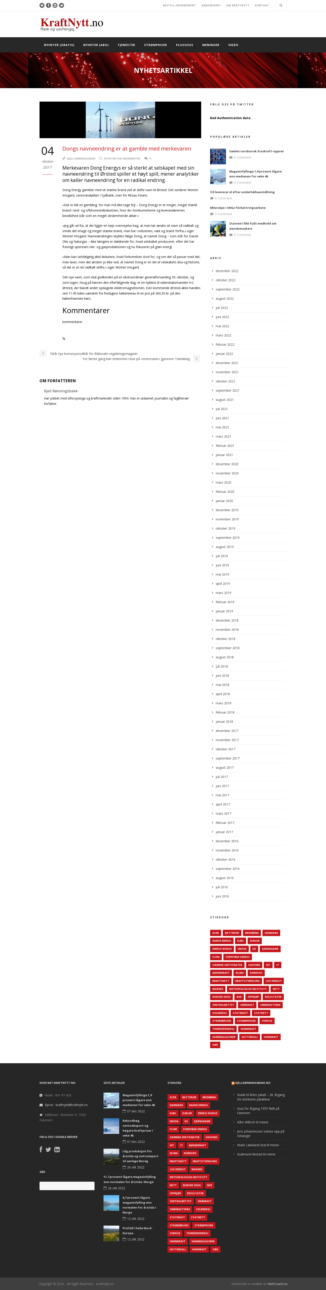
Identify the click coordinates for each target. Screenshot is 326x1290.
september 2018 (228, 648)
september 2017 (228, 758)
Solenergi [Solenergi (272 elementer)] (219, 1013)
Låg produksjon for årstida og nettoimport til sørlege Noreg (141, 1156)
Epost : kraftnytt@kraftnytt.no (66, 1105)
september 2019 (228, 537)
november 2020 (227, 473)
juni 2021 (222, 418)
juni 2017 (222, 786)
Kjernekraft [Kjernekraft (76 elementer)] (221, 972)
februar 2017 (225, 823)
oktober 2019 (225, 528)
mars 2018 (223, 703)
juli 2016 (222, 887)
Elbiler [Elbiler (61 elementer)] (255, 940)
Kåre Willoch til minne (252, 1122)
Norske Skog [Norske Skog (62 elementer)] (221, 996)
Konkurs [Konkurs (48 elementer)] (256, 972)
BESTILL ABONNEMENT (179, 5)
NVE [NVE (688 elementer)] (239, 996)
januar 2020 (224, 501)
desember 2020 (227, 464)
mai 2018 (222, 685)
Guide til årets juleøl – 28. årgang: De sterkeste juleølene (261, 1097)
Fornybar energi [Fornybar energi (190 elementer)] (238, 956)
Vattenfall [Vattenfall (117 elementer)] (250, 1037)
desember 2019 (227, 510)
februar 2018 (225, 712)
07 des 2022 (136, 1111)
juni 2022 (222, 317)
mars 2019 (223, 593)
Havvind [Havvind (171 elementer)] (254, 965)
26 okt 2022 (135, 1167)
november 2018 (227, 629)
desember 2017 (227, 731)
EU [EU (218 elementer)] (254, 948)
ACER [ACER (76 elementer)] (215, 932)
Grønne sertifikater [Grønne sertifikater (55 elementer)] (227, 965)
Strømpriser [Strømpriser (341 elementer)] (246, 1020)
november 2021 (227, 372)
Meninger (210, 45)
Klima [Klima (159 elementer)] (240, 972)
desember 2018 (227, 620)
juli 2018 (222, 666)
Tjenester (126, 45)
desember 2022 (227, 271)
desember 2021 (227, 363)
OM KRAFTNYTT (237, 5)
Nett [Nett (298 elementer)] (276, 989)
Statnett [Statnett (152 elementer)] (261, 1013)
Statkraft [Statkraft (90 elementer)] (240, 1013)
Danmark (79, 339)
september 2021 (228, 390)
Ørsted (127, 339)
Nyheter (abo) (96, 45)
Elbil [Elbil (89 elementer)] (240, 940)
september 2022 (228, 289)
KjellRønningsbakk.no (253, 1083)
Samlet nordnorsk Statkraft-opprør (256, 151)
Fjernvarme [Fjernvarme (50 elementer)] (270, 948)
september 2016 (228, 869)
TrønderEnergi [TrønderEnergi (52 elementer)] (223, 1028)
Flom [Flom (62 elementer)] (216, 956)
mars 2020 (223, 482)
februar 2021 (225, 445)
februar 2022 (225, 344)
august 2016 (225, 878)
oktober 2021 (225, 381)
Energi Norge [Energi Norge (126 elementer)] (222, 948)
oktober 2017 (225, 749)
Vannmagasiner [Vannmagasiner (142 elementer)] (224, 1037)
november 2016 (227, 850)
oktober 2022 (225, 280)
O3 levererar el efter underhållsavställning (242, 192)
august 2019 (225, 547)
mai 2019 (222, 574)
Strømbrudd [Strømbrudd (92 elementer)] (221, 1020)
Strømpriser (155, 45)
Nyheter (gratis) (59, 45)
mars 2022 (223, 335)
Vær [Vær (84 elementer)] (215, 1044)
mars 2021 (223, 436)
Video (233, 45)
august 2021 (225, 399)
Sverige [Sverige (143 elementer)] (267, 1020)
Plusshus (184, 45)
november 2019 (227, 519)
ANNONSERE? (211, 5)
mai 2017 (222, 795)
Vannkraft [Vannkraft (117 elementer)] (248, 1028)
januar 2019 (224, 611)
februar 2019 (225, 602)
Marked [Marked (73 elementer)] (217, 989)
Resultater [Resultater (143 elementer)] (273, 996)
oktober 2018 (225, 639)
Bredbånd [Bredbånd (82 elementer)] (252, 932)
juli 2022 (222, 308)
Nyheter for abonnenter (122, 158)
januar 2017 (224, 832)
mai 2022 (222, 326)
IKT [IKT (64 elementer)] (268, 965)
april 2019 (223, 583)
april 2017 (223, 804)
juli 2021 (222, 409)
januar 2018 (224, 721)
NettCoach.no (277, 1284)
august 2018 (225, 657)
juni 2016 (222, 896)
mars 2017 (223, 813)
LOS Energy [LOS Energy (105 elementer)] (274, 980)
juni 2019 (222, 565)
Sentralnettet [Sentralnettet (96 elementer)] (223, 1004)
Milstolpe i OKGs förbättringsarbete (238, 208)
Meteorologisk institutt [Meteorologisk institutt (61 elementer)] (248, 989)
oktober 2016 (225, 859)
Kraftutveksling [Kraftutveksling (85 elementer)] (247, 980)
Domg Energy (104, 339)
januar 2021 (224, 455)
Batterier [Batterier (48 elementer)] (232, 932)
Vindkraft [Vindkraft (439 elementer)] (271, 1037)
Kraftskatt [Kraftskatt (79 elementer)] (220, 980)
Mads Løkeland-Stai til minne (258, 1145)
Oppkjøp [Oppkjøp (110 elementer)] (253, 996)
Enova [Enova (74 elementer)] (242, 948)
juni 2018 (222, 675)
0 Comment (242, 157)
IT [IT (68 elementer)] (277, 965)
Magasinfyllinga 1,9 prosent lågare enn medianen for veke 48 (139, 1100)
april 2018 (223, 694)
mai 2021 (222, 427)
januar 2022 (224, 353)
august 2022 (225, 298)
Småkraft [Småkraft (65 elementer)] (247, 1004)
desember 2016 (227, 841)
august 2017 (225, 767)
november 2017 (227, 740)
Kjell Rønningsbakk (81, 158)
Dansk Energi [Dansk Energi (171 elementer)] (221, 940)
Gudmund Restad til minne (256, 1154)
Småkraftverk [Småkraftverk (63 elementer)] (270, 1004)
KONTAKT (262, 5)
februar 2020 (225, 491)
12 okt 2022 (135, 1218)
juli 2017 (222, 777)
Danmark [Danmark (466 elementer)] (271, 932)
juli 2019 (222, 556)
